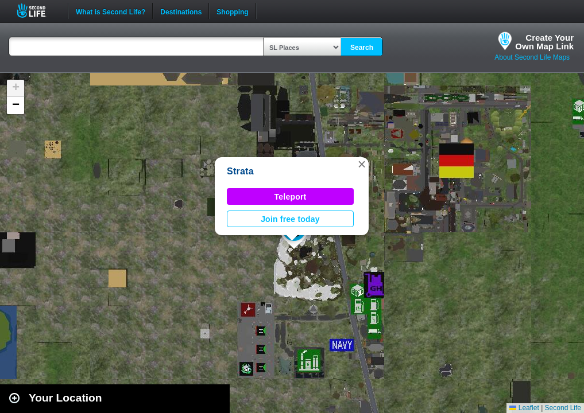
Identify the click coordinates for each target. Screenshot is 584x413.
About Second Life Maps (532, 57)
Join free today (290, 219)
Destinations (181, 11)
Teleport (290, 196)
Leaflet (524, 408)
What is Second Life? (110, 11)
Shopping (232, 11)
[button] (362, 164)
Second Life (37, 10)
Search (361, 48)
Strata (240, 171)
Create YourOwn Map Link (544, 42)
